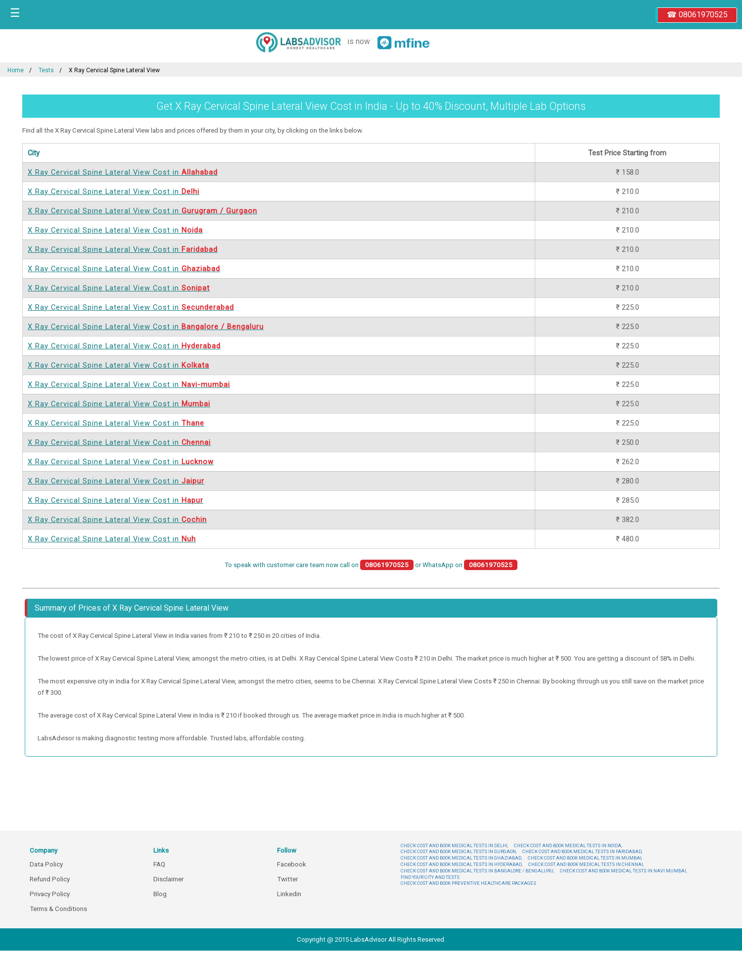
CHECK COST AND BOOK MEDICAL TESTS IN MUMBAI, (585, 858)
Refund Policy (50, 879)
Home (15, 70)
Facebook (291, 864)
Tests (46, 70)
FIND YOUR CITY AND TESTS (430, 877)
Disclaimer (168, 879)
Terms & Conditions (58, 909)
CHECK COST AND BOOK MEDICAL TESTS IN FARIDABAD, (582, 851)
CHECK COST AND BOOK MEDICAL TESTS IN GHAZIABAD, (461, 858)
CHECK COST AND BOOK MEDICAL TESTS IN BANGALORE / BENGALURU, (477, 870)
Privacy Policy (50, 894)
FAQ (159, 864)
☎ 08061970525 (697, 14)
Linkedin (289, 894)
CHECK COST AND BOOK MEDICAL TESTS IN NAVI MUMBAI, (623, 870)
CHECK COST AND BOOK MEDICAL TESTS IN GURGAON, (458, 851)
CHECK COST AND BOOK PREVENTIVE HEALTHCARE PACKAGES (468, 883)
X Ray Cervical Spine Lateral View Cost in (123, 172)
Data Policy (46, 864)
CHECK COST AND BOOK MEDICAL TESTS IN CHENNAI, (586, 864)
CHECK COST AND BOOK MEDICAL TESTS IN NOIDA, (568, 845)
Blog (160, 894)
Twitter (287, 879)
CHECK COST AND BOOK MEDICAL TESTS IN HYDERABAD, (461, 864)
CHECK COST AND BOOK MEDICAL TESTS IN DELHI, (454, 845)
